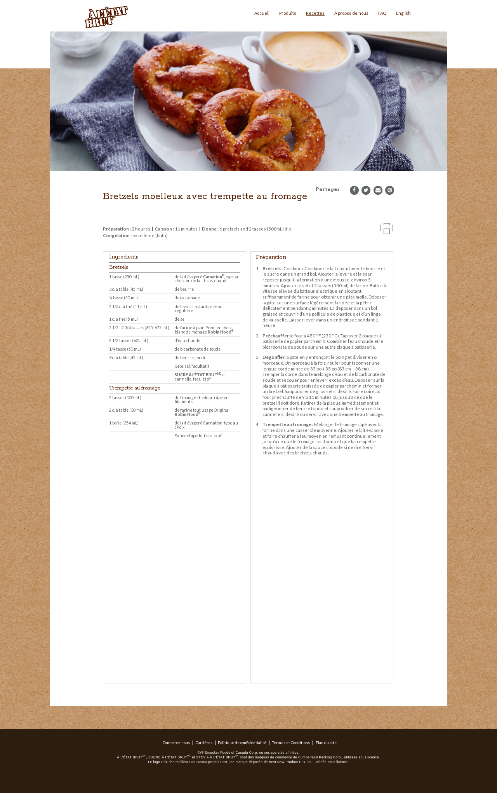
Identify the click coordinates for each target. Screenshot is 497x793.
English (403, 13)
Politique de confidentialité (242, 742)
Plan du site (326, 742)
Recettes (315, 13)
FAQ (382, 13)
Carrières (204, 742)
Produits (287, 13)
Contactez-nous (176, 742)
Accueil (261, 13)
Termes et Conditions (291, 742)
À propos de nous (351, 13)
